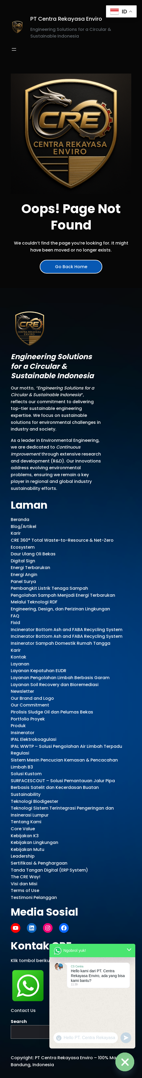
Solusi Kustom (26, 774)
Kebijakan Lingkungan (34, 842)
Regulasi (20, 753)
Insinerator (22, 733)
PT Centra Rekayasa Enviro (66, 19)
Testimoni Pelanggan (34, 897)
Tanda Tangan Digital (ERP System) (49, 870)
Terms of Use (25, 890)
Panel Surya (23, 581)
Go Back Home (71, 267)
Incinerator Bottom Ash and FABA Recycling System (66, 630)
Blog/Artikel (23, 526)
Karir (16, 533)
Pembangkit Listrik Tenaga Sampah (49, 588)
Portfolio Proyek (28, 719)
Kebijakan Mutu (27, 849)
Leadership (23, 856)
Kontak (18, 657)
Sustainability (26, 794)
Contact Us (23, 1010)
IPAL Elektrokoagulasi (33, 739)
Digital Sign (23, 561)
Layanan (20, 664)
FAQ (15, 616)
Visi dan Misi (24, 884)
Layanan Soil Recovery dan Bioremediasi (55, 685)
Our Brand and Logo (32, 698)
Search (19, 1021)
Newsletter (22, 691)
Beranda (20, 519)
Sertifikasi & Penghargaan (39, 863)
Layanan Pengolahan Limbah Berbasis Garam (60, 678)
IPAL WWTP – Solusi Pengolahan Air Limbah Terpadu (66, 746)
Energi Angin (24, 574)
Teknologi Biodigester (34, 801)
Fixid (15, 623)
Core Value (23, 829)
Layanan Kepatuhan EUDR (38, 671)
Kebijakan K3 (25, 836)
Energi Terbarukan (30, 568)
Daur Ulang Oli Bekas (33, 554)
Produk (18, 726)
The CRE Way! (25, 877)
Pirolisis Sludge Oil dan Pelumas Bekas (52, 712)
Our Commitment (30, 705)
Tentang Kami (26, 822)
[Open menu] (14, 49)
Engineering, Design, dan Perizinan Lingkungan (60, 609)
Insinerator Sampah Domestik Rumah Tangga (60, 643)
